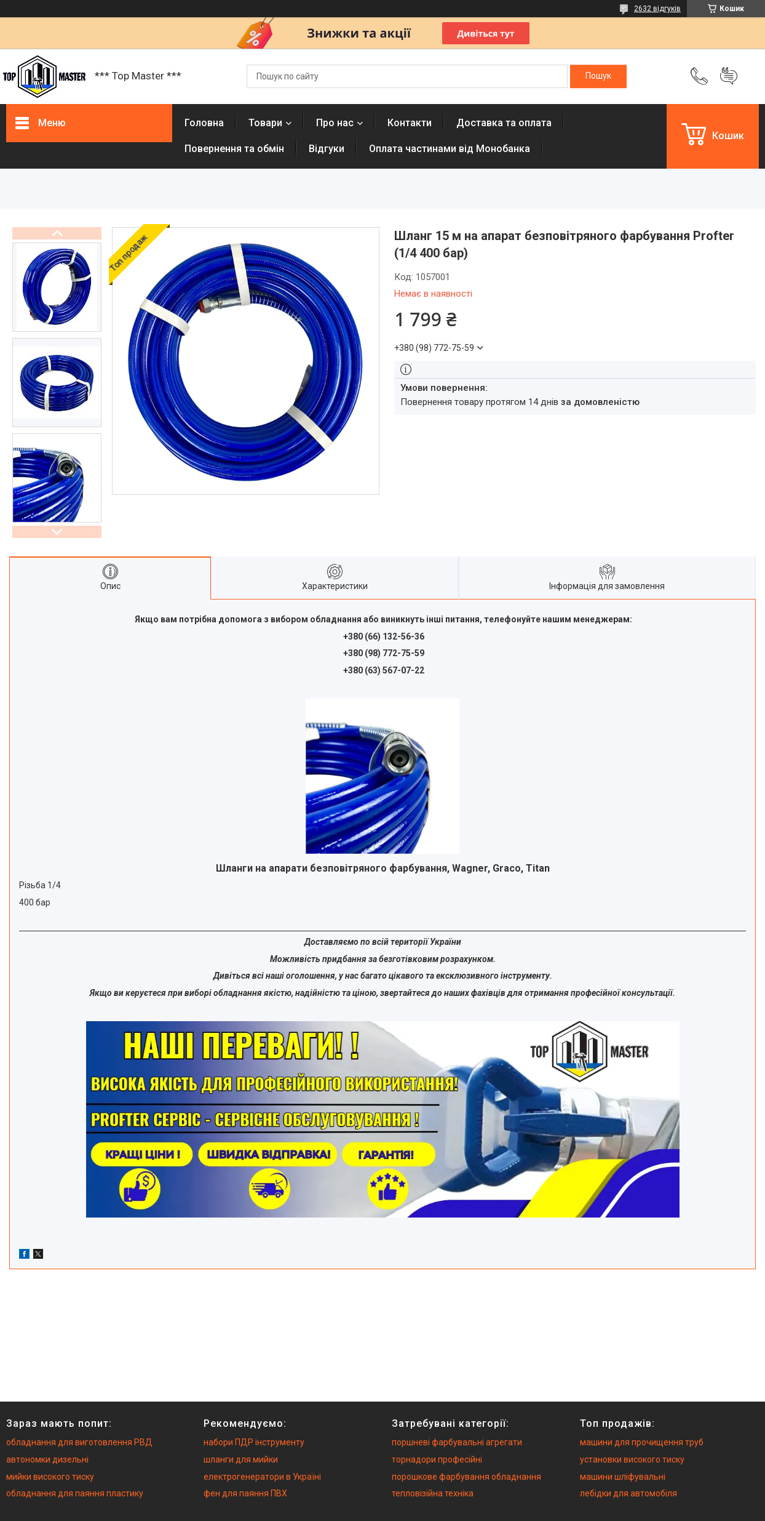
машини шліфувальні (622, 1477)
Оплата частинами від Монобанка (449, 149)
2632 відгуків (657, 8)
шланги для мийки (241, 1459)
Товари (265, 123)
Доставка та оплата (504, 123)
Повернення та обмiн (234, 149)
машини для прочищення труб (642, 1442)
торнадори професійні (437, 1459)
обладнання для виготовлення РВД (79, 1442)
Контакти (409, 123)
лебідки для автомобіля (628, 1493)
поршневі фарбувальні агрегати (457, 1442)
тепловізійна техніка (433, 1493)
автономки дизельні (47, 1459)
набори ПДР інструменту (254, 1442)
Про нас (335, 123)
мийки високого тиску (50, 1477)
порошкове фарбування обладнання (466, 1477)
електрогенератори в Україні (262, 1477)
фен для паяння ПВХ (245, 1493)
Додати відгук (728, 76)
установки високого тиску (632, 1459)
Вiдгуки (326, 149)
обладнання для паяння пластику (74, 1493)
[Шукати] (598, 76)
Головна (204, 123)
